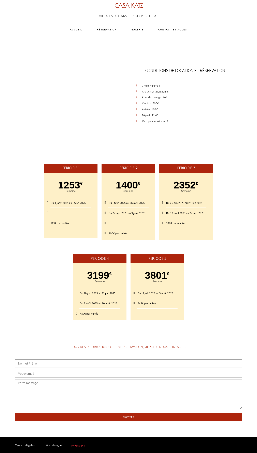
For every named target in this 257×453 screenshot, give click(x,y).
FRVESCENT (78, 445)
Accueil (76, 29)
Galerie (137, 29)
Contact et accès (172, 29)
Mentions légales (24, 445)
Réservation (107, 29)
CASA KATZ (128, 5)
